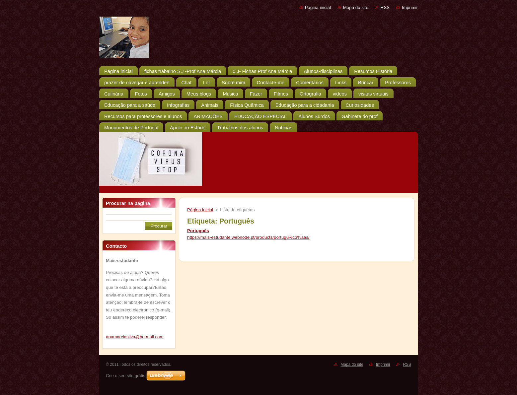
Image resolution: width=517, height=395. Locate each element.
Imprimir (410, 7)
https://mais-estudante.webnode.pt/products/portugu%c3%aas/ (248, 237)
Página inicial (318, 7)
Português (198, 230)
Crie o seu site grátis (125, 375)
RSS (385, 7)
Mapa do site (355, 7)
